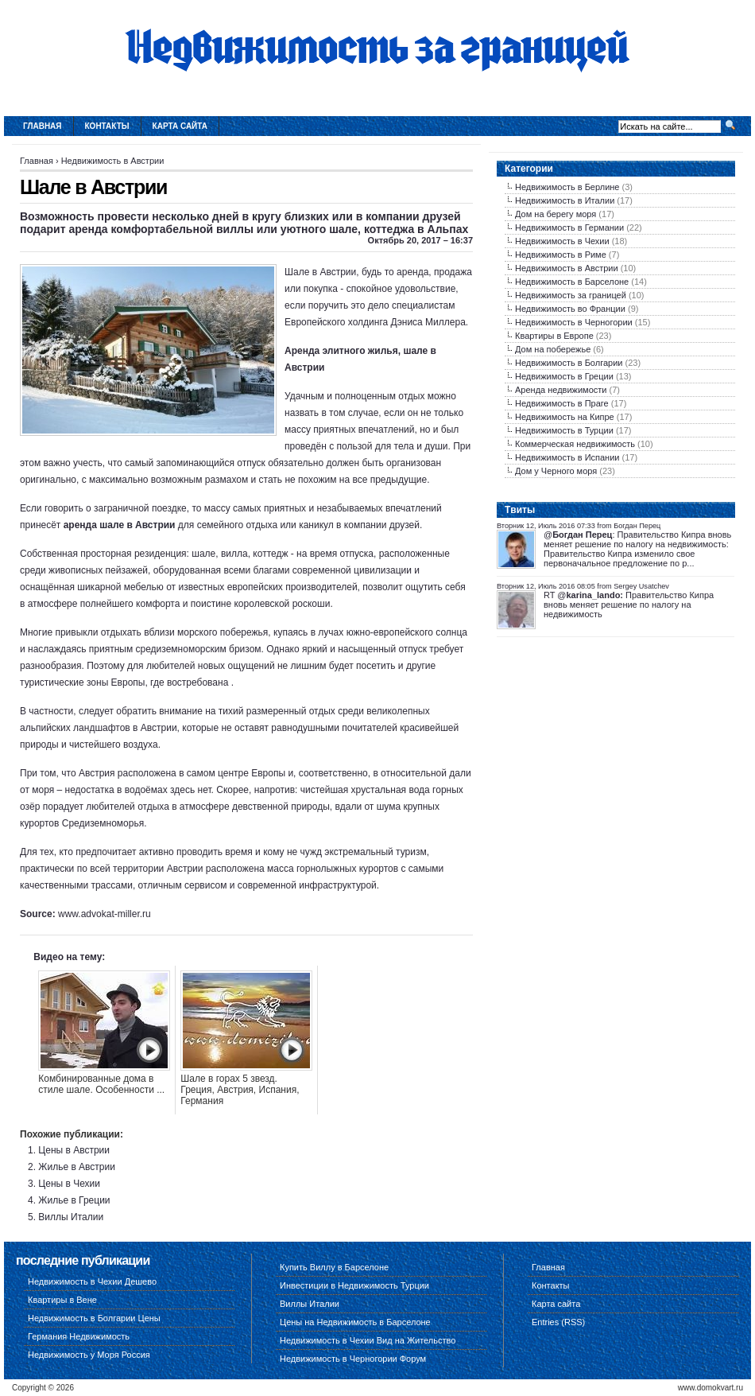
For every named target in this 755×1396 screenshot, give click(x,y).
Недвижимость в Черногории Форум (353, 1358)
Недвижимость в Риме (560, 254)
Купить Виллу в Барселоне (334, 1267)
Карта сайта (180, 126)
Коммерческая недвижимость (575, 444)
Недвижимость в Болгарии (568, 362)
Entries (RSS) (558, 1322)
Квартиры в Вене (62, 1300)
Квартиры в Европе (554, 335)
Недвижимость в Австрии (113, 160)
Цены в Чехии (69, 1183)
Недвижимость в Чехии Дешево (92, 1281)
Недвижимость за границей (570, 295)
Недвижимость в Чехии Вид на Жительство (367, 1340)
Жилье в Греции (74, 1200)
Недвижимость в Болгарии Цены (94, 1318)
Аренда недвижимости (560, 390)
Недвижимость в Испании (567, 457)
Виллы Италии (70, 1217)
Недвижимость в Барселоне (572, 281)
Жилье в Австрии (76, 1166)
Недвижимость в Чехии (562, 241)
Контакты (107, 126)
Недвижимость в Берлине (567, 187)
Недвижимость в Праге (562, 403)
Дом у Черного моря (556, 471)
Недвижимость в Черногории (574, 322)
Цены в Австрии (74, 1150)
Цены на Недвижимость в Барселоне (355, 1322)
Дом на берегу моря (555, 214)
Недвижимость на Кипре (564, 417)
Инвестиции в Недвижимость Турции (354, 1285)
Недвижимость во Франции (570, 308)
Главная (42, 126)
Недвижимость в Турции (564, 430)
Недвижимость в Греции (564, 376)
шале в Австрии (137, 525)
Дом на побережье (552, 349)
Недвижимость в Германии (569, 227)
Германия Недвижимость (79, 1336)
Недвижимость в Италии (564, 200)
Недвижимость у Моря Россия (89, 1354)
